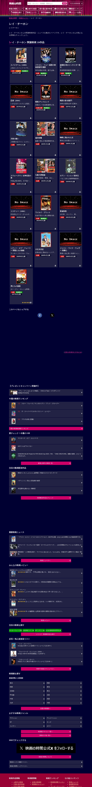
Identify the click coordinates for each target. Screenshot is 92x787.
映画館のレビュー (38, 784)
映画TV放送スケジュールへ (45, 669)
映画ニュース (31, 12)
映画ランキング (75, 9)
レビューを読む (75, 12)
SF (11, 722)
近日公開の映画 (60, 9)
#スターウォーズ (14, 630)
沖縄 (48, 703)
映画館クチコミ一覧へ (45, 731)
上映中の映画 (31, 9)
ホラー (49, 726)
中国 (11, 699)
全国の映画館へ (45, 708)
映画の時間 (13, 18)
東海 (48, 687)
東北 (48, 691)
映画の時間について (45, 757)
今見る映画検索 (75, 3)
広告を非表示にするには (73, 352)
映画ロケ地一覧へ (45, 735)
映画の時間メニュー (16, 9)
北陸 (48, 695)
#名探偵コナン (27, 630)
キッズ (49, 722)
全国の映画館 (36, 782)
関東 (48, 683)
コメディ (13, 726)
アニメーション (52, 718)
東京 (11, 683)
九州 (11, 703)
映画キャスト (24, 18)
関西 (11, 687)
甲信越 (12, 695)
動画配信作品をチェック (45, 498)
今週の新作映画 (45, 9)
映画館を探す (16, 12)
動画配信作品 (60, 12)
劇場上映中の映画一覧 (45, 463)
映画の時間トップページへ (18, 766)
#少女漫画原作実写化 (53, 630)
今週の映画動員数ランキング (18, 428)
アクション (13, 718)
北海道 (12, 691)
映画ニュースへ (45, 560)
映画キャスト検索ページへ (18, 762)
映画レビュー (45, 620)
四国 (48, 699)
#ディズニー (39, 630)
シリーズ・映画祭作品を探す (45, 634)
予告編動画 (46, 12)
